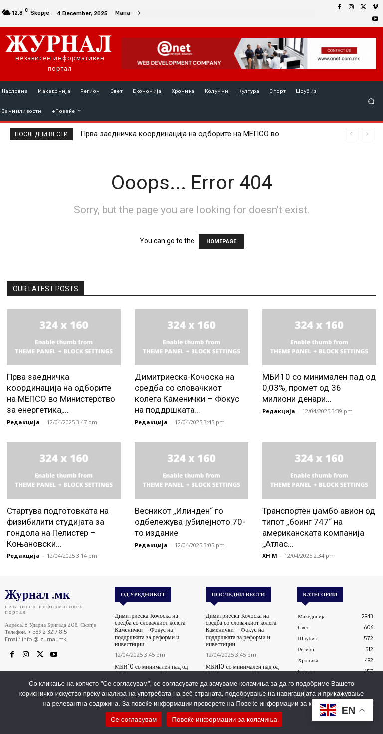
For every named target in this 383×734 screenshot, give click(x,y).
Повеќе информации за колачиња (224, 719)
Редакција (23, 422)
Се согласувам (134, 719)
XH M (269, 555)
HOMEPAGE (221, 241)
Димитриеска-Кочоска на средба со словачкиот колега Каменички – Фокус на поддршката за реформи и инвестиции (153, 625)
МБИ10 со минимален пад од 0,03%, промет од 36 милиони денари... (319, 388)
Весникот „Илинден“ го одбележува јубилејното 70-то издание (190, 522)
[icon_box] (128, 14)
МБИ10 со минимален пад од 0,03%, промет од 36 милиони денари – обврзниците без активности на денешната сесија (153, 668)
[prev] (351, 134)
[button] (371, 101)
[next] (367, 134)
